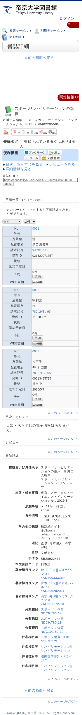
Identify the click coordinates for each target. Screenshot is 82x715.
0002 (35, 290)
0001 (35, 228)
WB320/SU (39, 250)
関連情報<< (69, 97)
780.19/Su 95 (41, 311)
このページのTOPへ (65, 413)
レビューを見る (62, 164)
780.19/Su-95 (41, 373)
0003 (35, 351)
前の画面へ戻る (41, 58)
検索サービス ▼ (17, 30)
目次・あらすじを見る (24, 164)
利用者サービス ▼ (49, 30)
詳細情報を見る (19, 169)
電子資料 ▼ (13, 36)
